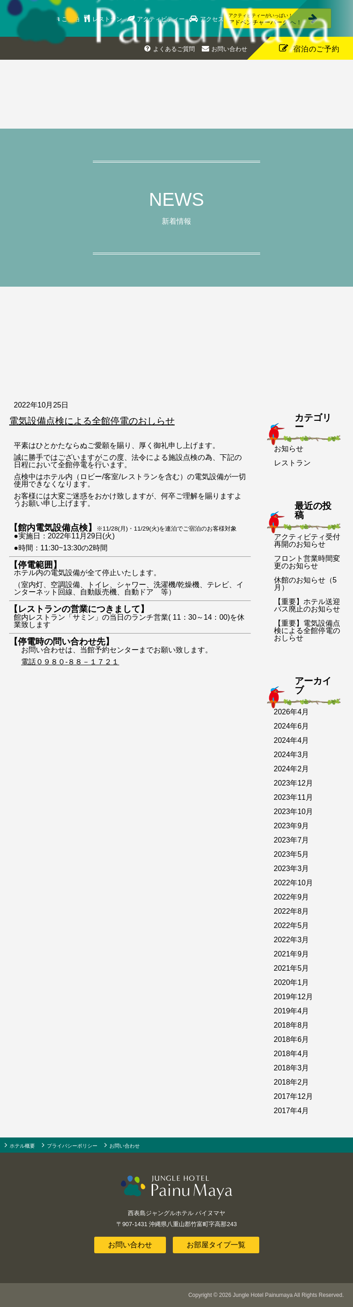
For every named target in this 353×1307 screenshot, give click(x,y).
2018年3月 (291, 1068)
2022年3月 (291, 940)
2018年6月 (291, 1039)
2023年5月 (291, 854)
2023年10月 (293, 811)
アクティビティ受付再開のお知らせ (307, 540)
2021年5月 (291, 968)
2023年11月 (293, 797)
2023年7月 (291, 840)
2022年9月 (291, 897)
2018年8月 (291, 1025)
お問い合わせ (229, 48)
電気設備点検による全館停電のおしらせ (92, 421)
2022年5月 (291, 925)
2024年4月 (291, 740)
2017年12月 (293, 1096)
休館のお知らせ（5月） (305, 583)
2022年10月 (293, 883)
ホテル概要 (22, 1146)
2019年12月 (293, 997)
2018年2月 (291, 1082)
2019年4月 (291, 1011)
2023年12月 (293, 783)
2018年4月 (291, 1054)
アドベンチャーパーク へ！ (267, 19)
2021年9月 (291, 954)
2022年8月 (291, 911)
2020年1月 (291, 982)
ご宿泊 (72, 19)
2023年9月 (291, 826)
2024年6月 (291, 726)
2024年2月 (291, 769)
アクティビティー (163, 19)
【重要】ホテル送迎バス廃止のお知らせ (307, 605)
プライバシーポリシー (72, 1146)
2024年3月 (291, 754)
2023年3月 (291, 868)
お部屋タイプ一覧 (216, 1245)
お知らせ (288, 449)
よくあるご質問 (174, 48)
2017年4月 (291, 1111)
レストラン (110, 19)
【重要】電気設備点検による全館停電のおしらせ (307, 630)
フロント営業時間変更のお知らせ (307, 562)
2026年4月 (291, 712)
